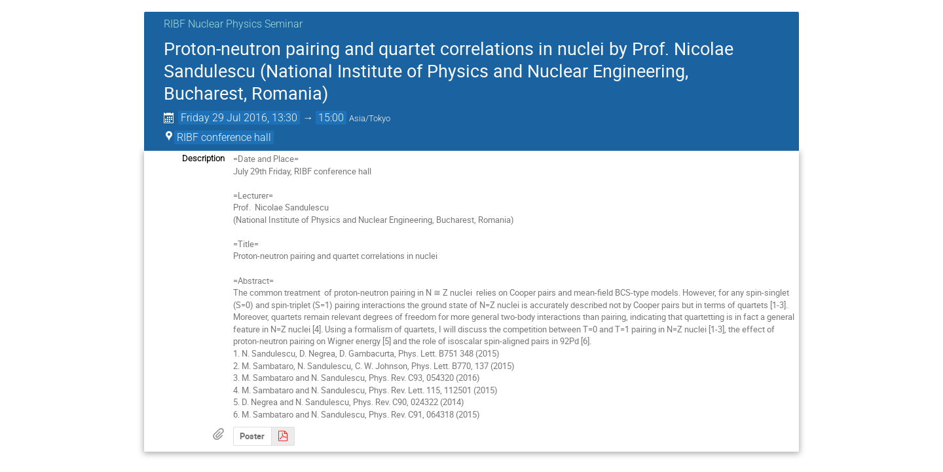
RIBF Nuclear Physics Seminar (233, 24)
